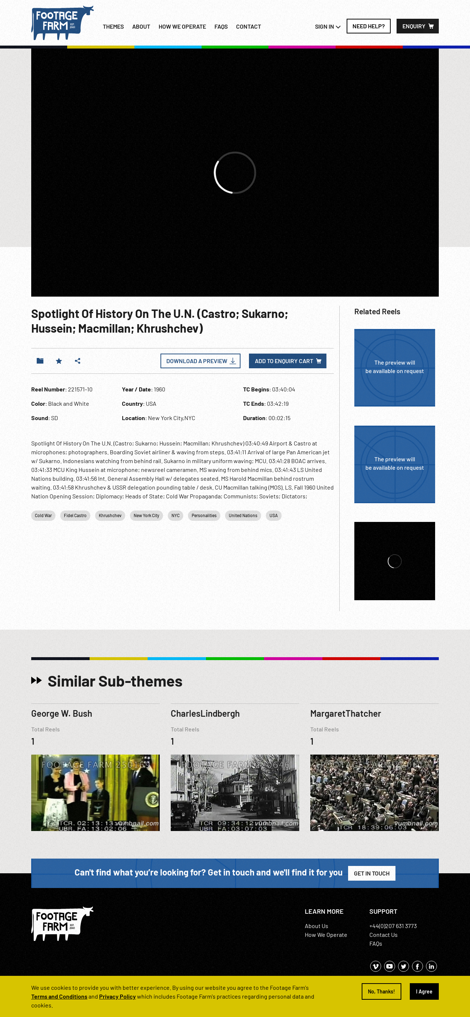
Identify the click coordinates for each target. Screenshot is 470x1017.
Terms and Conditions (59, 996)
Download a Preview (196, 360)
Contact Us (383, 934)
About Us (316, 925)
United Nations (243, 515)
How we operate (182, 26)
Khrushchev (110, 515)
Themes (113, 26)
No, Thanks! (381, 991)
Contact (248, 26)
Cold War (43, 515)
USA (274, 515)
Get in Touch (372, 873)
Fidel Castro (75, 515)
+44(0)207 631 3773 (393, 925)
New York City (146, 515)
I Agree (424, 991)
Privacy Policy (117, 996)
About (141, 26)
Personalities (204, 515)
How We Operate (326, 934)
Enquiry (414, 25)
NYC (175, 515)
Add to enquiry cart (284, 360)
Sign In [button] (328, 26)
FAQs (221, 26)
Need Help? (368, 25)
